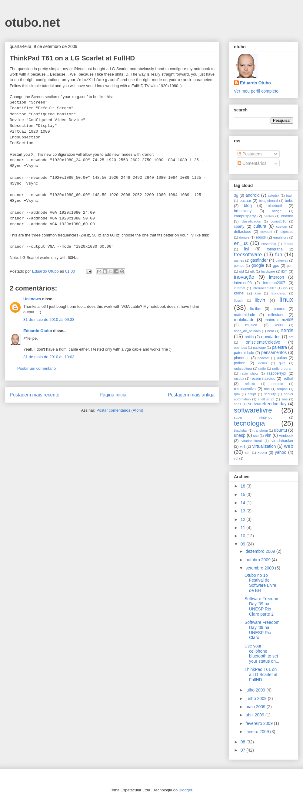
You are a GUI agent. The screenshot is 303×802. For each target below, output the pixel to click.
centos (269, 216)
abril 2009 (255, 714)
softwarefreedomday (267, 403)
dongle (244, 237)
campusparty (245, 216)
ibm (284, 271)
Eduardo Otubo (37, 330)
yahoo (280, 452)
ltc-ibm (255, 309)
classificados (251, 221)
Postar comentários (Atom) (119, 410)
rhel (267, 389)
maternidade (244, 315)
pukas (282, 358)
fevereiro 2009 (259, 723)
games (239, 260)
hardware (268, 271)
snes (237, 404)
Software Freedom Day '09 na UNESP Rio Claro (262, 630)
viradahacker (282, 441)
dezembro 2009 (260, 551)
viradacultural (251, 441)
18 (243, 486)
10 (243, 535)
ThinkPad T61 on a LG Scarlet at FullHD (261, 674)
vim (268, 435)
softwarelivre (253, 410)
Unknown (32, 299)
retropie (277, 384)
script (252, 394)
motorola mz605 (279, 320)
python (239, 363)
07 (243, 750)
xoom (262, 452)
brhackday (242, 211)
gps (276, 265)
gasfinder (259, 260)
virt (242, 446)
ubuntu (280, 430)
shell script (266, 399)
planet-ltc (241, 358)
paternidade (244, 353)
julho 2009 (255, 690)
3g (236, 195)
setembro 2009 (260, 568)
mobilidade (244, 319)
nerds (287, 330)
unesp (239, 435)
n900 (279, 325)
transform (261, 430)
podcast (263, 358)
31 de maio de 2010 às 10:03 (48, 357)
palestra (279, 347)
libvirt (260, 300)
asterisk (274, 195)
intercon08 (243, 283)
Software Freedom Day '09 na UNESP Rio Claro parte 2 (262, 606)
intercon (276, 277)
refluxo (250, 384)
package (259, 347)
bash (289, 195)
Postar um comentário (36, 368)
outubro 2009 (258, 559)
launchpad (279, 293)
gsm (290, 265)
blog (248, 205)
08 (243, 741)
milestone (276, 315)
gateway (281, 260)
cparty (239, 226)
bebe (289, 201)
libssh (238, 300)
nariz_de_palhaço (247, 331)
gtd (241, 271)
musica (251, 325)
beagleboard (268, 200)
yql (236, 458)
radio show (249, 373)
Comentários (252, 163)
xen (247, 452)
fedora (288, 244)
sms (284, 399)
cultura (260, 226)
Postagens (250, 153)
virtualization (264, 446)
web (288, 446)
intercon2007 (274, 283)
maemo (279, 309)
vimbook (286, 435)
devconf (266, 231)
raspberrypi (276, 373)
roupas (282, 389)
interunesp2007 (264, 288)
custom (281, 226)
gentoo (239, 265)
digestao (287, 231)
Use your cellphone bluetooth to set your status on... (262, 654)
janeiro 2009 (257, 731)
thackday (241, 430)
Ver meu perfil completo (256, 91)
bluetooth (276, 206)
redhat (287, 378)
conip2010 (278, 221)
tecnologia (249, 423)
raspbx (239, 378)
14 (243, 502)
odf (290, 337)
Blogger (185, 790)
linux (286, 299)
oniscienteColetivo (263, 342)
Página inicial (114, 394)
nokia (249, 337)
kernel (239, 293)
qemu (262, 363)
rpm (237, 394)
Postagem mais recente (34, 394)
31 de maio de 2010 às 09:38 (48, 319)
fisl (246, 248)
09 (243, 544)
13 (243, 510)
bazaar (245, 201)
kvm (258, 293)
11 (243, 527)
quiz (282, 363)
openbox (240, 347)
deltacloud (242, 231)
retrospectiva (245, 389)
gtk (252, 271)
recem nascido (263, 378)
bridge (276, 211)
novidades (271, 336)
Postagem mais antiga (191, 394)
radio (262, 368)
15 (243, 494)
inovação (244, 277)
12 (243, 519)
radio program (282, 368)
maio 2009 (255, 706)
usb (256, 435)
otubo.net (32, 22)
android (252, 195)
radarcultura (243, 368)
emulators (280, 237)
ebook (261, 237)
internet (239, 288)
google (257, 265)
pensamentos (274, 352)
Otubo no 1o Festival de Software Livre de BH (260, 583)
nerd (270, 331)
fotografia (275, 249)
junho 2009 (256, 698)
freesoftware (248, 254)
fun (278, 254)
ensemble (268, 244)
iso (285, 288)
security (270, 394)
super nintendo (253, 417)
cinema (287, 216)
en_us (241, 243)
